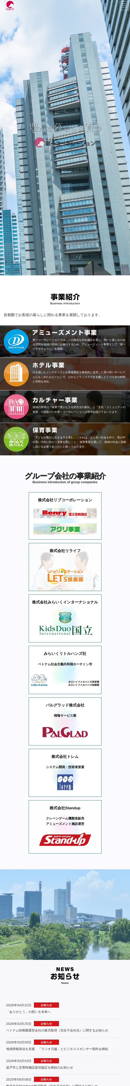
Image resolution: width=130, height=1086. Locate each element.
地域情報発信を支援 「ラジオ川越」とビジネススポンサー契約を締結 (57, 1012)
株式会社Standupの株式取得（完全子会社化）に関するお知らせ (52, 1049)
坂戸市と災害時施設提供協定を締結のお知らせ (39, 1030)
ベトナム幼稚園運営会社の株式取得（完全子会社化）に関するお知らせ (57, 993)
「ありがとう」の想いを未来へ (28, 975)
